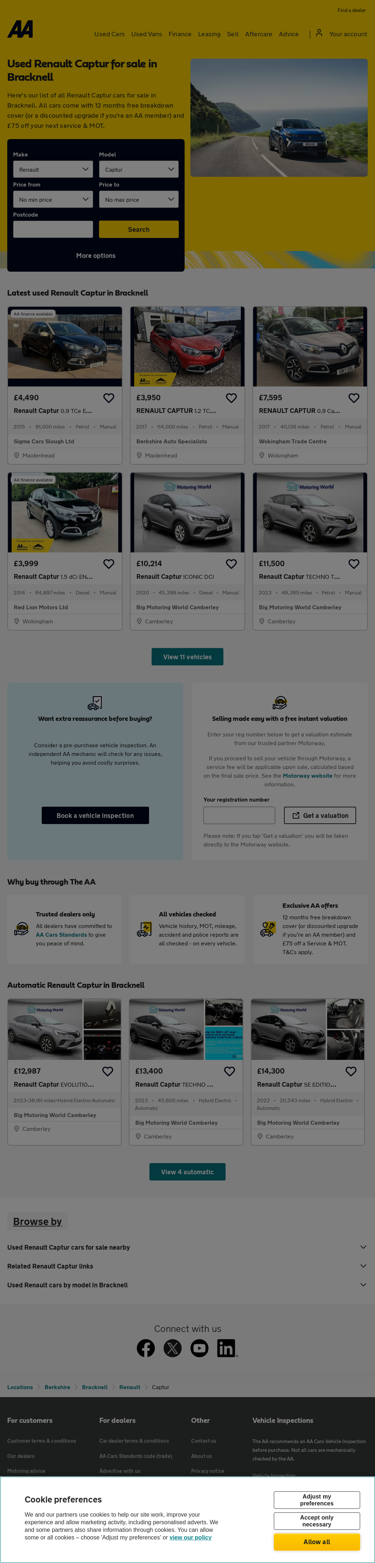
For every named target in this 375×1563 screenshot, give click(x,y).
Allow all (317, 1542)
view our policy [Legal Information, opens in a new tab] (191, 1537)
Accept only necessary (316, 1521)
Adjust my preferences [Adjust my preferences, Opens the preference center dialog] (316, 1499)
